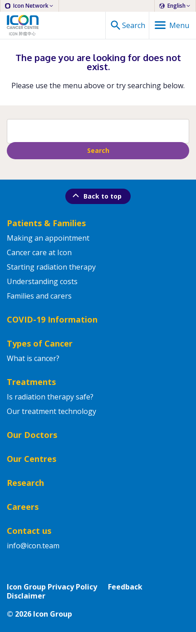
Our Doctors (32, 434)
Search (98, 150)
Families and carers (39, 296)
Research (25, 482)
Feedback (125, 587)
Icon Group (52, 614)
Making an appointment (48, 238)
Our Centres (31, 458)
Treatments (31, 381)
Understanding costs (42, 281)
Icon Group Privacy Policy (52, 587)
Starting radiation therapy (51, 267)
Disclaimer (26, 596)
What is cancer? (33, 358)
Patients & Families (46, 223)
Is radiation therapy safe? (50, 397)
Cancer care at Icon (39, 252)
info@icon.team (33, 546)
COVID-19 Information (52, 319)
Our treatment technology (51, 411)
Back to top (96, 195)
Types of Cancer (40, 343)
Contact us (29, 530)
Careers (23, 506)
